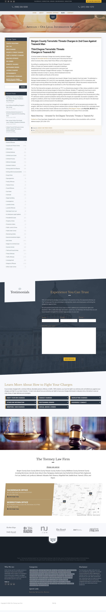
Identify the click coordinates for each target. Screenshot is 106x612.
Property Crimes (10, 221)
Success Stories (10, 247)
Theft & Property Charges (15, 55)
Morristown (45, 1)
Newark (52, 1)
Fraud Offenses (10, 188)
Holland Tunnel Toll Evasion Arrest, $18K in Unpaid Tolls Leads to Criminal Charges (15, 129)
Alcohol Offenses (10, 142)
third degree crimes (74, 108)
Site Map (33, 593)
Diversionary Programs (14, 76)
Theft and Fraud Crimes (12, 250)
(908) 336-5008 (21, 7)
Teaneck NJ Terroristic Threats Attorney (55, 132)
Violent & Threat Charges (14, 52)
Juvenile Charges (12, 70)
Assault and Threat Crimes (45, 128)
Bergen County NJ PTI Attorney (43, 130)
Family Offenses (10, 181)
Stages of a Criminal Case (12, 244)
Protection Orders (10, 224)
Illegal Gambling (10, 198)
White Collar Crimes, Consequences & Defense (14, 80)
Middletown (68, 1)
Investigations (9, 201)
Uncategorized (10, 260)
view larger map (13, 498)
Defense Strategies (11, 162)
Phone (81, 317)
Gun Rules (8, 191)
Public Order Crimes (11, 230)
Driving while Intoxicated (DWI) (14, 171)
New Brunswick (59, 1)
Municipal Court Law (11, 211)
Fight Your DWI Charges (17, 398)
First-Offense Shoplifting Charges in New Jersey (15, 106)
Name (44, 317)
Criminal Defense (10, 152)
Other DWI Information (16, 403)
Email (62, 317)
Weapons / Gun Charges (17, 408)
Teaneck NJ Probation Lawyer (38, 132)
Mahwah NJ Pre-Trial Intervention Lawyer (85, 130)
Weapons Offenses (12, 58)
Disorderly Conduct (80, 403)
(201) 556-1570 (87, 7)
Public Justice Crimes (11, 227)
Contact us (34, 119)
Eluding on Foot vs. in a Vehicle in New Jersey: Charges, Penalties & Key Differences (14, 98)
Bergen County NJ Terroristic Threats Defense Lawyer (63, 130)
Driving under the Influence (13, 168)
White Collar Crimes (11, 266)
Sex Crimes (9, 61)
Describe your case (49, 326)
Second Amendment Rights (13, 237)
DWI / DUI (9, 46)
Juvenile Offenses (10, 208)
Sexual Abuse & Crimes (48, 408)
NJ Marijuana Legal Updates (13, 214)
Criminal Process (10, 158)
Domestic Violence (12, 64)
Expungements (11, 73)
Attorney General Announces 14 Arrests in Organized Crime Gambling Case (15, 113)
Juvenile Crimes (10, 204)
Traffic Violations (12, 43)
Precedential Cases (11, 217)
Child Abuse (9, 149)
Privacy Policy (40, 593)
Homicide (8, 194)
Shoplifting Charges (80, 398)
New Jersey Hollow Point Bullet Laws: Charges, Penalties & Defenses (15, 121)
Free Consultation (93, 1)
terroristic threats (43, 58)
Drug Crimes (9, 175)
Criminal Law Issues (11, 155)
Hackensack (37, 1)
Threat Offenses (10, 253)
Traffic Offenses (10, 257)
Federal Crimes (10, 185)
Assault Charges (46, 398)
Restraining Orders (12, 67)
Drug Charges (10, 49)
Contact (47, 593)
